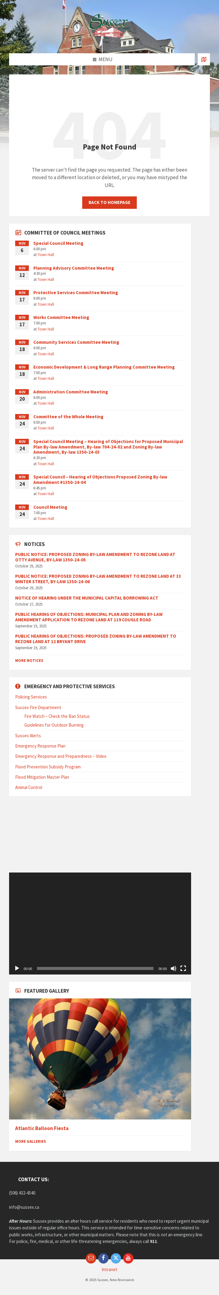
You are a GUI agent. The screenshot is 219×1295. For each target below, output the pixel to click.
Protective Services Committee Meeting (75, 292)
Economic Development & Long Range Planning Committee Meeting (104, 367)
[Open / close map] (204, 59)
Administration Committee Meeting (70, 392)
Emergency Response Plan (40, 746)
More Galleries (30, 1141)
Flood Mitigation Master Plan (42, 777)
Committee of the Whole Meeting (68, 416)
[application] (100, 924)
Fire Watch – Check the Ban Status (57, 716)
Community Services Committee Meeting (76, 342)
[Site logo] (109, 41)
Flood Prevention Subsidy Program (48, 767)
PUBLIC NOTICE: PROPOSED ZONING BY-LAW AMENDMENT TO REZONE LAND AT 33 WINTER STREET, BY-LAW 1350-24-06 (98, 578)
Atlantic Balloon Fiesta (42, 1128)
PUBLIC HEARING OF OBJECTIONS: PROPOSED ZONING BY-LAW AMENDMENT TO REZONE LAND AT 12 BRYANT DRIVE (95, 638)
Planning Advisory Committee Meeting (73, 268)
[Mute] (173, 968)
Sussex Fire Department (38, 707)
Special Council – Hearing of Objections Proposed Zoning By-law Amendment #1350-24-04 (100, 479)
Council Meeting (50, 507)
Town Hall (46, 254)
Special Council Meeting (58, 243)
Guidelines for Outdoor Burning (54, 725)
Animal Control (28, 787)
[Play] (17, 968)
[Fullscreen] (183, 968)
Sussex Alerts (28, 735)
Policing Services (31, 697)
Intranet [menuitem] (109, 1269)
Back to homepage (109, 202)
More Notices (29, 660)
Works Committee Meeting (61, 317)
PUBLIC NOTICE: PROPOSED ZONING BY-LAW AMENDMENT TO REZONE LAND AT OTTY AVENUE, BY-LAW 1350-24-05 (95, 557)
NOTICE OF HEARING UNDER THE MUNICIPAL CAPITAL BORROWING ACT (86, 598)
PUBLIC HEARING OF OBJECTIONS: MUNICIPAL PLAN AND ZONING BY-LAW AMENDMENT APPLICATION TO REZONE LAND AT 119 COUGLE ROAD (89, 617)
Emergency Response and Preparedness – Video (60, 756)
